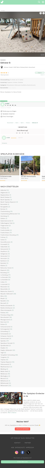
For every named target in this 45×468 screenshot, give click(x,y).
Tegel (2, 352)
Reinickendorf (5, 317)
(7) (9, 331)
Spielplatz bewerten (9, 114)
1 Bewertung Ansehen (4, 74)
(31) (11, 211)
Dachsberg (4, 216)
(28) (14, 294)
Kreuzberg (4, 272)
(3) (8, 190)
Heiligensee (4, 254)
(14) (10, 317)
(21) (17, 235)
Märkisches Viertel (6, 291)
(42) (7, 312)
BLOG (23, 438)
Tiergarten (4, 357)
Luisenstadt (4, 284)
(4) (11, 242)
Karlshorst (4, 261)
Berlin (17, 122)
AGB (12, 447)
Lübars (3, 282)
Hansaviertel (4, 249)
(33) (7, 301)
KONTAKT (17, 443)
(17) (11, 232)
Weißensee (4, 374)
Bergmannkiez (5, 195)
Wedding (3, 369)
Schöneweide (5, 334)
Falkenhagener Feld (6, 223)
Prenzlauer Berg (5, 315)
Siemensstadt (5, 338)
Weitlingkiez (4, 376)
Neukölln (3, 301)
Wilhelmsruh (4, 381)
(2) (9, 207)
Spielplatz (3, 60)
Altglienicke (4, 192)
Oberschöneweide (6, 310)
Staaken (3, 348)
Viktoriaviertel (5, 364)
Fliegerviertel (4, 225)
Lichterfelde (4, 279)
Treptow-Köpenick (6, 362)
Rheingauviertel (5, 319)
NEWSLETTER (29, 438)
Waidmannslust (5, 367)
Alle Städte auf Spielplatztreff (22, 458)
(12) (7, 359)
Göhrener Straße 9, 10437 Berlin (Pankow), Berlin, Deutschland (19, 67)
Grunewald (4, 244)
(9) (19, 214)
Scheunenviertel (5, 327)
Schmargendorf (5, 329)
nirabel (7, 103)
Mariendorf (4, 287)
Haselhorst (4, 251)
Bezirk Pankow (5, 197)
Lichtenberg (4, 275)
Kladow (3, 265)
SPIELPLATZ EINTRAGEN (22, 429)
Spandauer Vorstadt (7, 343)
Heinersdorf (4, 256)
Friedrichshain (5, 232)
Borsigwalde (4, 207)
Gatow (2, 239)
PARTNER (28, 443)
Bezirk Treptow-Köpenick (8, 202)
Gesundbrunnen (5, 242)
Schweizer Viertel (6, 336)
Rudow (3, 324)
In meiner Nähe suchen (22, 461)
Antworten (4, 143)
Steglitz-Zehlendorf (6, 350)
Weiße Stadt (4, 371)
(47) (7, 341)
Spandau (3, 341)
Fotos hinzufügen (8, 116)
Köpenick (3, 270)
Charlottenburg (5, 211)
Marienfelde (4, 289)
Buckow (3, 209)
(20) (8, 270)
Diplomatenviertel (6, 221)
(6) (8, 228)
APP (12, 438)
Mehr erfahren (12, 412)
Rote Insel (4, 322)
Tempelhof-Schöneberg (8, 355)
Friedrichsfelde (5, 230)
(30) (5, 296)
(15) (13, 362)
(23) (9, 385)
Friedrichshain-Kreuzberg (8, 235)
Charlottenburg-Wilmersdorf (9, 214)
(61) (14, 350)
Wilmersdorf (4, 385)
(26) (12, 315)
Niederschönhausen (6, 308)
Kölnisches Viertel (6, 268)
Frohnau (3, 237)
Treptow (3, 359)
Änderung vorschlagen (9, 111)
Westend (3, 378)
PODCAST (17, 438)
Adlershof (3, 190)
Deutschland (10, 122)
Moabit (3, 298)
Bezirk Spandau (5, 199)
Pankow (28, 122)
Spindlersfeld (4, 345)
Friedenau (4, 228)
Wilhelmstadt (5, 383)
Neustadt (3, 303)
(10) (9, 277)
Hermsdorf (4, 258)
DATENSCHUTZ (20, 447)
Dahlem (3, 218)
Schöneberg (4, 331)
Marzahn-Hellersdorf (7, 294)
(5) (6, 324)
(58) (16, 355)
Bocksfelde (4, 204)
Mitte (2, 296)
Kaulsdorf (3, 263)
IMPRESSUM (30, 447)
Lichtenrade (4, 277)
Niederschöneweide (6, 305)
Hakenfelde (4, 247)
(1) (9, 192)
